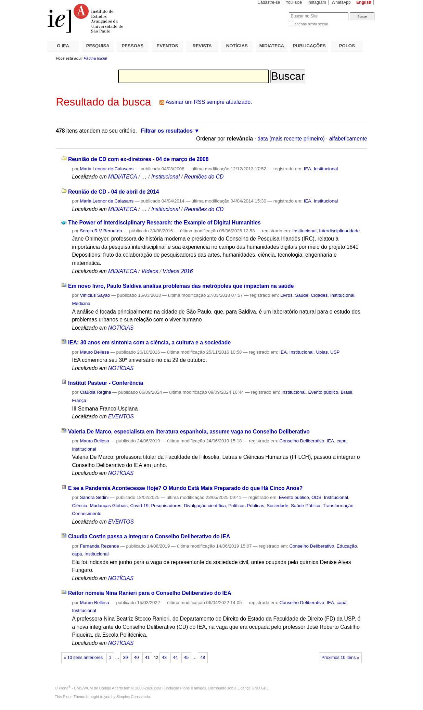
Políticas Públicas (246, 505)
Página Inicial (95, 58)
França (79, 400)
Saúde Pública (305, 505)
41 (147, 657)
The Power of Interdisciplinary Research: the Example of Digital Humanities (164, 222)
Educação (347, 546)
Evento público (323, 392)
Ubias (322, 352)
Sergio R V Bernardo (101, 230)
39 (125, 657)
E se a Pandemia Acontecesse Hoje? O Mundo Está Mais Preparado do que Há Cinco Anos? (185, 488)
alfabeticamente (348, 139)
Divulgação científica (205, 505)
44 (175, 657)
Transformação (338, 505)
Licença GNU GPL (253, 688)
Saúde (301, 295)
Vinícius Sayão (95, 295)
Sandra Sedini (94, 497)
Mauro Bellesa (94, 352)
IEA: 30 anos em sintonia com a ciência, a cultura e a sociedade (149, 342)
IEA (307, 168)
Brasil (346, 392)
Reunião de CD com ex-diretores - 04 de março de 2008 (138, 159)
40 (136, 657)
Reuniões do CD (203, 177)
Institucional (326, 168)
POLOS (347, 45)
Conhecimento (86, 513)
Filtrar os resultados (167, 131)
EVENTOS (167, 45)
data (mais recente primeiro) (291, 139)
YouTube (294, 2)
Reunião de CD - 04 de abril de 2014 (113, 192)
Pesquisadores (166, 505)
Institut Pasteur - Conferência (105, 383)
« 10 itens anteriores (83, 657)
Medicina (81, 303)
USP (334, 352)
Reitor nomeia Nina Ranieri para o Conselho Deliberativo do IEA (149, 593)
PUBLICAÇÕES (309, 45)
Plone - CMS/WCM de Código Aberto (91, 688)
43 (164, 657)
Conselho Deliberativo (301, 440)
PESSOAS (133, 45)
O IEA (63, 45)
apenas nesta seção (311, 24)
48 (202, 657)
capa (342, 440)
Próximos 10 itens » (340, 657)
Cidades (319, 295)
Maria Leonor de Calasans (106, 168)
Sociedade (277, 505)
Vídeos (149, 271)
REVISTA (202, 45)
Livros (286, 295)
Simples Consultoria (133, 697)
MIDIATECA (271, 45)
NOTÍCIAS (237, 45)
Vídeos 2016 (178, 271)
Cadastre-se (268, 2)
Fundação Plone (176, 688)
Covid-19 (139, 505)
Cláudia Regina (95, 392)
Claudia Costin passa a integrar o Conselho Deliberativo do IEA (149, 536)
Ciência (79, 505)
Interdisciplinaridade (339, 230)
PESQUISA (98, 45)
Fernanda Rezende (99, 546)
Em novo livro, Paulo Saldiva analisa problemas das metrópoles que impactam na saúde (181, 286)
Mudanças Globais (109, 505)
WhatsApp (341, 2)
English (363, 2)
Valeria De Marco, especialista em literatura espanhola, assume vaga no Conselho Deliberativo (189, 431)
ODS (316, 497)
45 (186, 657)
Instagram (317, 2)
